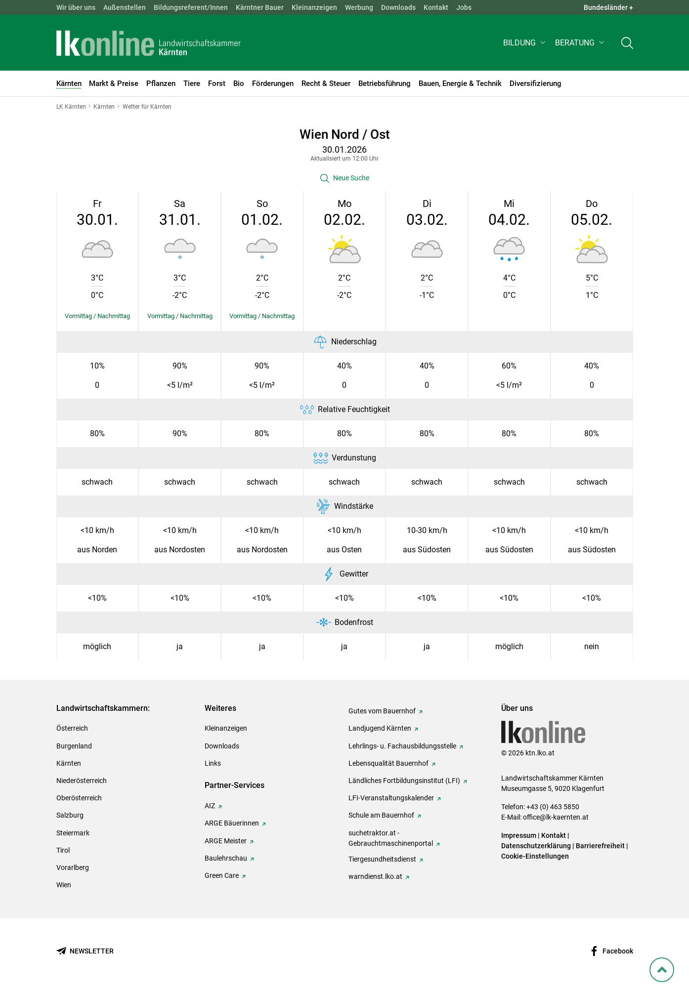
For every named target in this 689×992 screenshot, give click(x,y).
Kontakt (436, 7)
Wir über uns (75, 7)
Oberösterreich (79, 798)
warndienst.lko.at (375, 876)
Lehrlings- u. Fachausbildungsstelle (402, 746)
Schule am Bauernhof (381, 815)
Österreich (72, 728)
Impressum (518, 835)
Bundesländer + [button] (608, 7)
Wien (63, 885)
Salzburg (70, 815)
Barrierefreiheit (600, 846)
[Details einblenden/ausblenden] (97, 316)
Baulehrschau (226, 858)
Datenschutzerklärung (536, 846)
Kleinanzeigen (314, 7)
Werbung (359, 7)
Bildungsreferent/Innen (191, 7)
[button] (525, 43)
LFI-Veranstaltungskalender (391, 798)
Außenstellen (124, 7)
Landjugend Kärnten (379, 728)
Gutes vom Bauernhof (382, 711)
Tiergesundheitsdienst (382, 859)
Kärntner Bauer (260, 7)
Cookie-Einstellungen (535, 856)
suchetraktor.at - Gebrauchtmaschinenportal (390, 838)
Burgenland (74, 746)
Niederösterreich (81, 781)
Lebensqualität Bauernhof (388, 763)
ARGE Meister (226, 841)
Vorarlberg (72, 867)
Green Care (222, 875)
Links (213, 763)
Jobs (464, 7)
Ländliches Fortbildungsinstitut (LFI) (404, 781)
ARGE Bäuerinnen (232, 823)
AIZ (210, 806)
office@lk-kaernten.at (556, 817)
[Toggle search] (627, 43)
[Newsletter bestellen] (85, 951)
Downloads (398, 7)
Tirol (63, 850)
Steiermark (72, 833)
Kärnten (68, 763)
